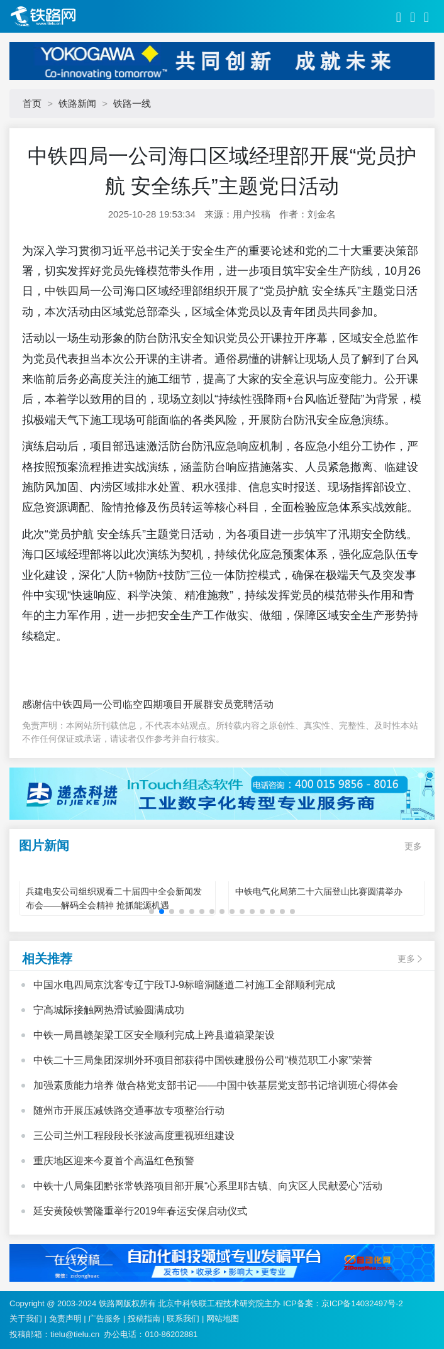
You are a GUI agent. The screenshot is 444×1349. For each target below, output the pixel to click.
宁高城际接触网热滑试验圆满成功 (108, 1010)
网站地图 (222, 1318)
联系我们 (183, 1318)
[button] (151, 911)
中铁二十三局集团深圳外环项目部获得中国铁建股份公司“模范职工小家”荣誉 (202, 1060)
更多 (413, 846)
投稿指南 (144, 1318)
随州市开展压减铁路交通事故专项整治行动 (129, 1110)
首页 (32, 103)
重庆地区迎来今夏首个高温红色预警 (113, 1160)
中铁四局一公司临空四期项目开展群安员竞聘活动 (163, 704)
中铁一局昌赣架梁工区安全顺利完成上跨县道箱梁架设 (154, 1035)
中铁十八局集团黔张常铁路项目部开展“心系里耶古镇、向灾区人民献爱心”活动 (207, 1186)
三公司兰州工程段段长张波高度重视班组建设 (134, 1135)
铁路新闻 (77, 103)
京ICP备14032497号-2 (362, 1303)
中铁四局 (67, 291)
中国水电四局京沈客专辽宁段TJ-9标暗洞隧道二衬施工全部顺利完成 (184, 984)
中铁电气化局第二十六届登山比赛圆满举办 (318, 891)
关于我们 (25, 1318)
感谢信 (37, 704)
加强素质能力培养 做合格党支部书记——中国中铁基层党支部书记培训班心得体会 (215, 1085)
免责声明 (65, 1318)
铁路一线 (132, 103)
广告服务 (104, 1318)
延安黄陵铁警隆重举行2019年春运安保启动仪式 (140, 1211)
